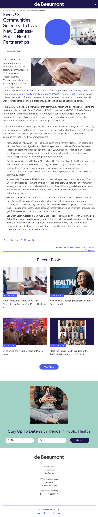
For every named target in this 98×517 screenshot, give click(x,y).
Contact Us (49, 473)
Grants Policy (49, 467)
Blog (13, 11)
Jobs (49, 464)
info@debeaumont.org (49, 490)
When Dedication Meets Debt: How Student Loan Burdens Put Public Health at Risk (24, 304)
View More (49, 367)
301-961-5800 (52, 494)
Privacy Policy (49, 470)
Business (70, 247)
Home (5, 11)
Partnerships (90, 250)
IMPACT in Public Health (84, 247)
